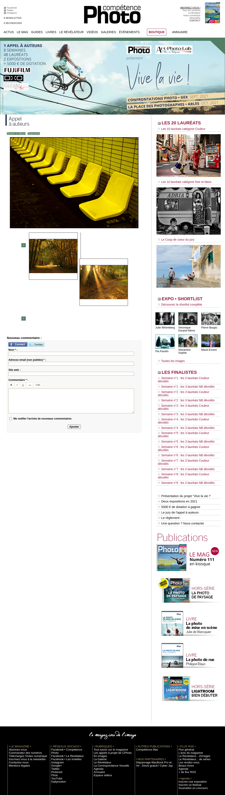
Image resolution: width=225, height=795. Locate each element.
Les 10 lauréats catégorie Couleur (179, 129)
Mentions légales (17, 710)
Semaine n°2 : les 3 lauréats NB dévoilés (183, 385)
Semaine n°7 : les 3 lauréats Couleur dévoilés (185, 421)
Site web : (14, 297)
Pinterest (55, 713)
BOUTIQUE (157, 32)
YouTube (55, 719)
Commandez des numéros (22, 697)
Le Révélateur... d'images (191, 700)
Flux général (184, 694)
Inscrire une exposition (189, 726)
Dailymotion (57, 723)
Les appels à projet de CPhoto (109, 697)
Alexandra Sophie (188, 346)
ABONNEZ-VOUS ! (190, 7)
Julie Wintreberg (164, 324)
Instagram (12, 13)
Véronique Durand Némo (186, 326)
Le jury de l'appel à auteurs (177, 459)
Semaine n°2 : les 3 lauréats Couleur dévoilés (185, 381)
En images (99, 700)
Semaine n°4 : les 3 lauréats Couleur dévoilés (185, 397)
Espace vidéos (101, 719)
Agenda (98, 713)
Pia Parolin (161, 348)
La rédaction (184, 752)
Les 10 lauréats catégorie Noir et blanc (181, 181)
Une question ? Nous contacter (180, 468)
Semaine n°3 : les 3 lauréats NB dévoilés (183, 393)
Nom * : (12, 276)
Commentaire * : (18, 307)
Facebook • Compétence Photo (67, 694)
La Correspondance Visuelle (108, 710)
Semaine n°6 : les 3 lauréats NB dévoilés (183, 417)
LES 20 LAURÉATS (187, 123)
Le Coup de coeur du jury (174, 237)
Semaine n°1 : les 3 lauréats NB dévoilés (183, 376)
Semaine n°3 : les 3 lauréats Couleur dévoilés (185, 389)
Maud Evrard (208, 346)
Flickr (54, 716)
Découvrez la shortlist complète (177, 302)
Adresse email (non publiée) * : (27, 287)
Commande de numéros (190, 745)
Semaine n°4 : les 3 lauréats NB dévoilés (183, 401)
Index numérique (191, 15)
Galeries (108, 32)
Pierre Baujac (209, 324)
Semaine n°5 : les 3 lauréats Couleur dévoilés (185, 405)
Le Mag (22, 32)
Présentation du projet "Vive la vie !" (183, 446)
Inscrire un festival (187, 729)
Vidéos (92, 32)
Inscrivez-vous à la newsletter (24, 703)
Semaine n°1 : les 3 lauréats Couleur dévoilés (185, 372)
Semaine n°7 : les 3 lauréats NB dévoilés (183, 425)
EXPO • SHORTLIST (188, 296)
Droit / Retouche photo (189, 755)
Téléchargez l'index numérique (24, 700)
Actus (9, 32)
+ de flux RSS (185, 716)
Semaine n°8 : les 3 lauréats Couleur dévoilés (185, 429)
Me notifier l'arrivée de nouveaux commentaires (43, 345)
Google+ (55, 707)
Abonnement (184, 748)
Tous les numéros (192, 10)
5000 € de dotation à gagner (178, 454)
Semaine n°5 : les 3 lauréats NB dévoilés (183, 409)
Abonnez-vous (16, 694)
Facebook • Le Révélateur (64, 697)
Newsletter (195, 18)
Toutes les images (170, 356)
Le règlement (168, 463)
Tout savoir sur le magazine (108, 694)
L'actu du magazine (188, 697)
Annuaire (180, 32)
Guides (37, 32)
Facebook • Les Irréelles (63, 700)
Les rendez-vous (186, 707)
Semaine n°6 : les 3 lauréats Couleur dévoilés (185, 413)
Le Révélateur (71, 32)
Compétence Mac (145, 694)
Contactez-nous (17, 707)
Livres (51, 32)
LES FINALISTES (184, 367)
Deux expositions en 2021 (177, 450)
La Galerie (99, 703)
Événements (129, 32)
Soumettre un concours (190, 732)
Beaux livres (184, 710)
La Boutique (194, 13)
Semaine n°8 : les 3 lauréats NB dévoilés (183, 433)
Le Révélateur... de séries (191, 703)
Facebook (12, 7)
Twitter (11, 10)
